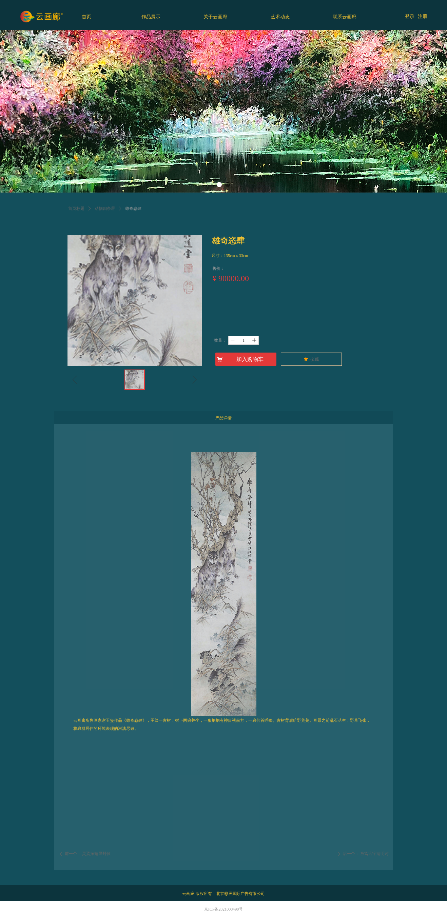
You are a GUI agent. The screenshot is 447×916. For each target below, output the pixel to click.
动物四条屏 (105, 208)
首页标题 (76, 208)
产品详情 (223, 418)
